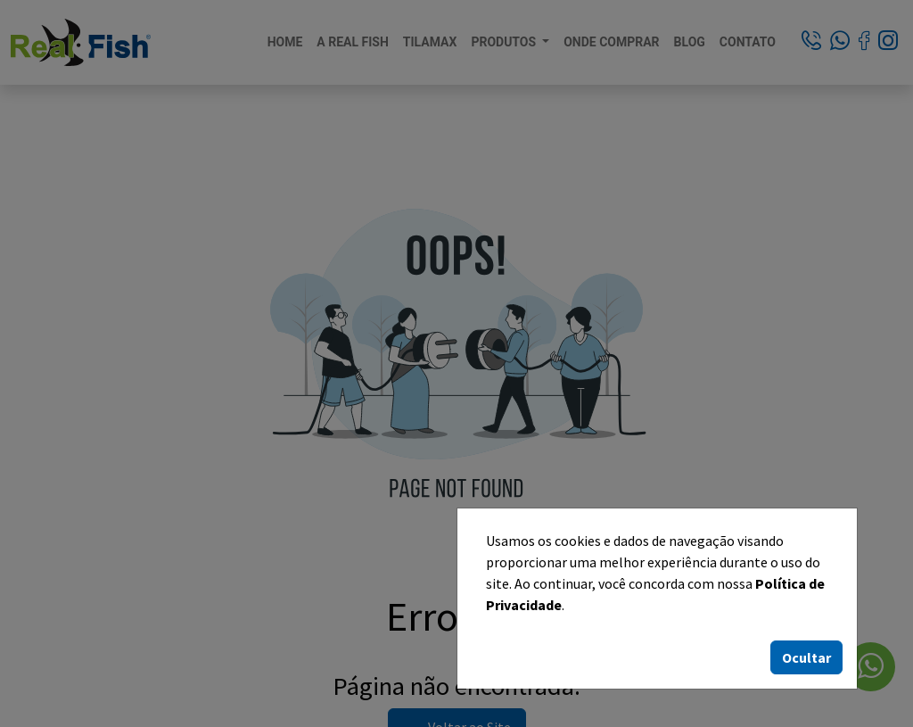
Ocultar (806, 657)
